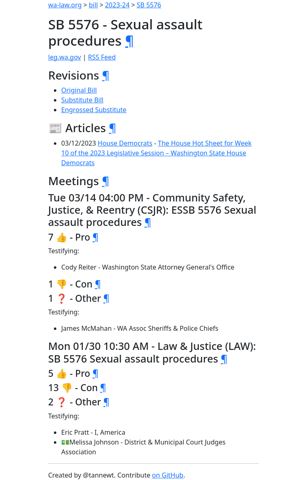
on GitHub (167, 475)
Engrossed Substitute (94, 109)
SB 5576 (149, 4)
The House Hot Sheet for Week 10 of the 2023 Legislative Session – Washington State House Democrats (156, 153)
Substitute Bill (82, 99)
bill (93, 4)
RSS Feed (102, 57)
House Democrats (125, 143)
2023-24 (117, 4)
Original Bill (79, 90)
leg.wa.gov (64, 57)
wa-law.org (65, 4)
